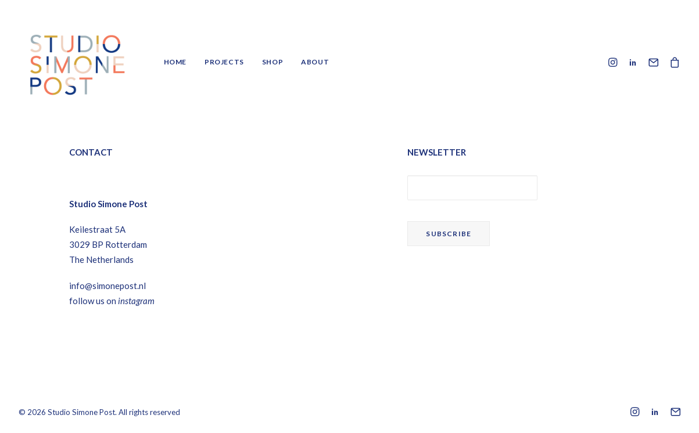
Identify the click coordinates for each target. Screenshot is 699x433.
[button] (614, 62)
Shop (272, 61)
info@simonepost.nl (107, 285)
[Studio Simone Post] (77, 62)
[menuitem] (175, 62)
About (315, 61)
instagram (136, 300)
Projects (224, 61)
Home (175, 61)
